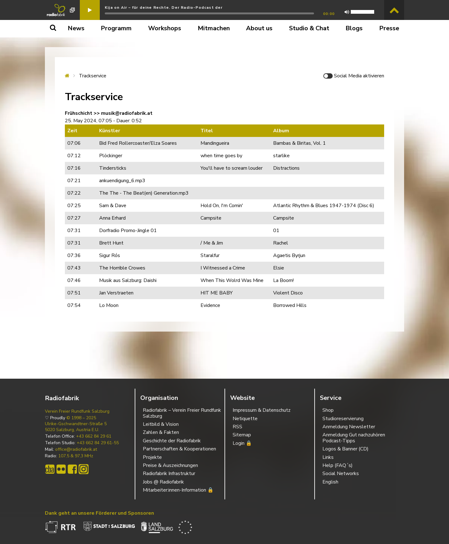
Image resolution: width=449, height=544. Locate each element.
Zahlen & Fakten (161, 432)
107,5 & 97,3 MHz (75, 456)
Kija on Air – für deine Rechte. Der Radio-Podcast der (164, 7)
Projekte (152, 457)
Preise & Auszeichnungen (170, 465)
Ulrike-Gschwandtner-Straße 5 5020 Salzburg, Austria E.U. (76, 426)
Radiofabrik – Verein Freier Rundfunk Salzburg (182, 413)
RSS (237, 426)
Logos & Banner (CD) (345, 448)
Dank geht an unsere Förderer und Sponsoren (99, 513)
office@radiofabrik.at (76, 449)
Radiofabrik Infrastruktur (169, 473)
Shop (328, 410)
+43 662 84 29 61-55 (98, 443)
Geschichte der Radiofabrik (172, 440)
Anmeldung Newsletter (348, 426)
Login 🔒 (242, 443)
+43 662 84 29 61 (93, 436)
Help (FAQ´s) (337, 465)
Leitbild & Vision (161, 424)
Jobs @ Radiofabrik (163, 481)
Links (328, 457)
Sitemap (242, 434)
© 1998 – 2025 (81, 418)
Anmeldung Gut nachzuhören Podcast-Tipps (353, 437)
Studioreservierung (343, 418)
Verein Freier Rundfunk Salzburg (77, 411)
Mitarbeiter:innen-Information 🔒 (178, 490)
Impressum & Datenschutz (262, 410)
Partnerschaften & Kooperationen (179, 448)
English (330, 481)
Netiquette (245, 418)
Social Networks (340, 473)
